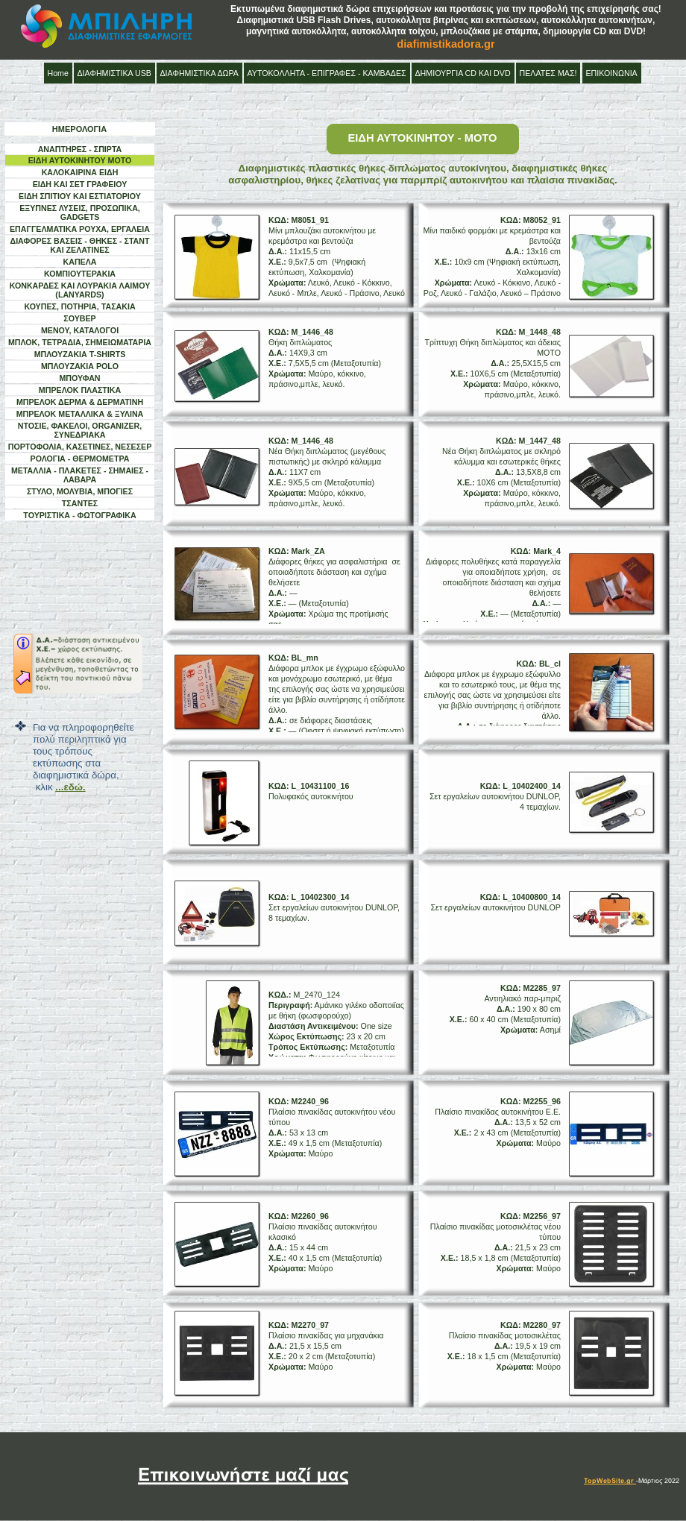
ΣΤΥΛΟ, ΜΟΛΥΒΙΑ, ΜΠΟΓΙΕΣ (80, 491)
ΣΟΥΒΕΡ (79, 318)
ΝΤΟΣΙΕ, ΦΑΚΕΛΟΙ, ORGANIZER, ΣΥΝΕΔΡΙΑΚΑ (80, 430)
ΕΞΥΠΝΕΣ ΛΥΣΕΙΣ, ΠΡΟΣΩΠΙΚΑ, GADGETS (79, 212)
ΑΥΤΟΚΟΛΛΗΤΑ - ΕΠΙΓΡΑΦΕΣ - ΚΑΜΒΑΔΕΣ (327, 73)
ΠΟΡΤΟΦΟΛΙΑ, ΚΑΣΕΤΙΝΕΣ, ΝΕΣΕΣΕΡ (80, 446)
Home (58, 73)
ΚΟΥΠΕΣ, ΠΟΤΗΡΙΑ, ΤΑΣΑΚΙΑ (79, 306)
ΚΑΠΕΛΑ (80, 261)
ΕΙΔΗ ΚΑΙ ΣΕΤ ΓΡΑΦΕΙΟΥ (80, 184)
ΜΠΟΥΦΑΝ (79, 378)
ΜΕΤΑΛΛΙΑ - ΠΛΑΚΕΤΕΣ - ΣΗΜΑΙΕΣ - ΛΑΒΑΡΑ (79, 475)
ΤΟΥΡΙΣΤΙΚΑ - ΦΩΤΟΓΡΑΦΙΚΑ (79, 515)
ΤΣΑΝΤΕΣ (80, 503)
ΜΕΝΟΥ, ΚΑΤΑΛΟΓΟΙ (80, 330)
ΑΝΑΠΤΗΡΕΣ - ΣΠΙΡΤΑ (80, 149)
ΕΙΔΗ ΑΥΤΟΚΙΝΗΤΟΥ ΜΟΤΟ (80, 160)
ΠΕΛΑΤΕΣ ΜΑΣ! (548, 73)
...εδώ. (70, 787)
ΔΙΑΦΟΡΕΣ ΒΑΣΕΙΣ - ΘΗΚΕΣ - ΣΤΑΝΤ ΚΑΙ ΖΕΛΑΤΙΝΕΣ (79, 245)
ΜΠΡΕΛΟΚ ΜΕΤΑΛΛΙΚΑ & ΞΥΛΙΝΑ (80, 413)
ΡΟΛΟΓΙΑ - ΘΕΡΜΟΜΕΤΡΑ (80, 458)
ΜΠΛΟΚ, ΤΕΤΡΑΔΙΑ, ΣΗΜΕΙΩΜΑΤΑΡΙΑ (79, 342)
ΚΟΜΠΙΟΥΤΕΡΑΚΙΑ (80, 273)
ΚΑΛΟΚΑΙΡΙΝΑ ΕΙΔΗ (80, 172)
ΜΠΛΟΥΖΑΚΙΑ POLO (80, 366)
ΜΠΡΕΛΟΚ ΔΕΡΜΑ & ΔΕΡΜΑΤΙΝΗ (79, 401)
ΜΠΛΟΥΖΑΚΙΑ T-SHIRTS (80, 354)
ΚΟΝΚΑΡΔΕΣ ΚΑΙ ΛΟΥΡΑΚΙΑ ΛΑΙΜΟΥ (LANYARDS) (80, 290)
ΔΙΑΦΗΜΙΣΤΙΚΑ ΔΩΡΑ (199, 73)
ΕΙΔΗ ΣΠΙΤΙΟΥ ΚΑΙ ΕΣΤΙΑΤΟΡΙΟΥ (80, 196)
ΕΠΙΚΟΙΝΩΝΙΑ (612, 73)
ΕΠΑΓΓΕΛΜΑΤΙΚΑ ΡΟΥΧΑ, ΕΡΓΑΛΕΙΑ (80, 228)
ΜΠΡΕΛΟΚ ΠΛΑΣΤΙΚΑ (80, 389)
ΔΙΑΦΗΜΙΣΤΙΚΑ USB (114, 73)
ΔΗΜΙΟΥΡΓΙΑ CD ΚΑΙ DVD (463, 73)
